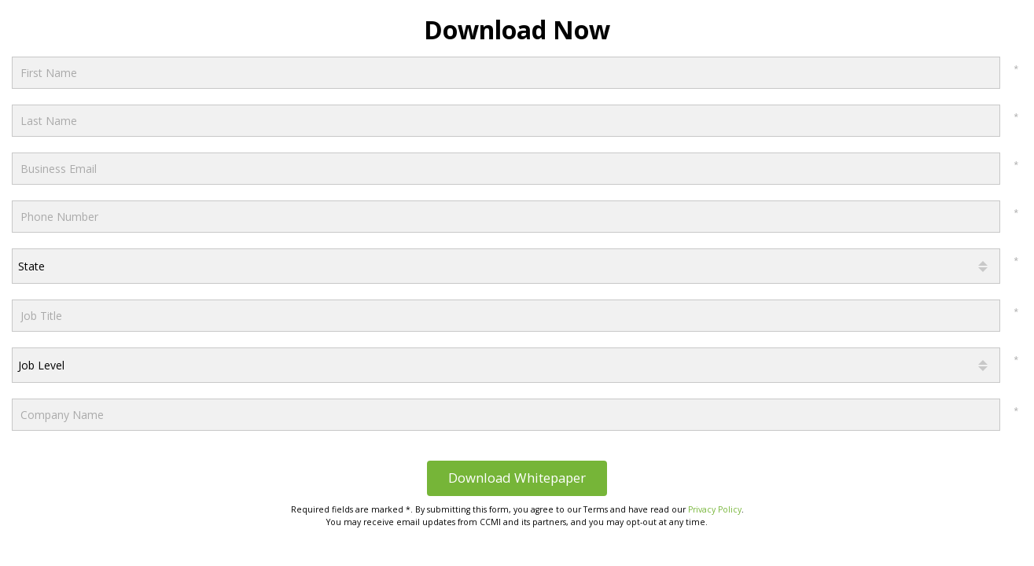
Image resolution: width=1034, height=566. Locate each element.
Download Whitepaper (517, 478)
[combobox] (506, 266)
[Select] (506, 266)
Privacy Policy (714, 509)
